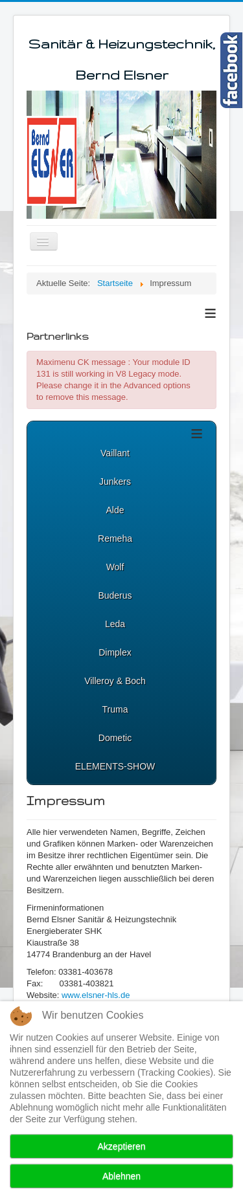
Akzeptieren (122, 1146)
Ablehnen (121, 1176)
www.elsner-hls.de (96, 995)
